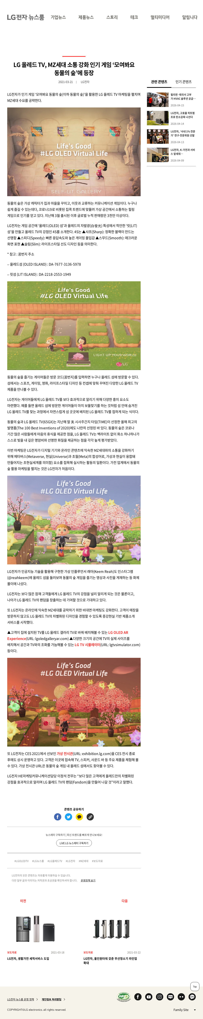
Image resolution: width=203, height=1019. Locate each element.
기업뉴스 (58, 17)
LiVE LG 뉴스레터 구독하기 (74, 843)
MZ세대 (84, 861)
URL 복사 (90, 816)
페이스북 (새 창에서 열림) (57, 816)
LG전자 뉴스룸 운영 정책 (20, 999)
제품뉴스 (86, 17)
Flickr (181, 996)
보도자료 (98, 861)
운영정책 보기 (88, 880)
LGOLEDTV (22, 861)
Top (195, 986)
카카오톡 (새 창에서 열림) (79, 816)
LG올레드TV (55, 861)
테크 (134, 17)
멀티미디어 (160, 17)
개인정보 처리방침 (51, 999)
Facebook (138, 996)
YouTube (148, 996)
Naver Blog (170, 996)
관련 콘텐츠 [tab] (161, 81)
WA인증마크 (124, 997)
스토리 (112, 17)
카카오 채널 (192, 996)
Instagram (159, 996)
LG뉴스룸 (39, 861)
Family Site (185, 1009)
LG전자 (71, 861)
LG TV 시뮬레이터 (87, 644)
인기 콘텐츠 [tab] (184, 81)
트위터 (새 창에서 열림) (68, 816)
